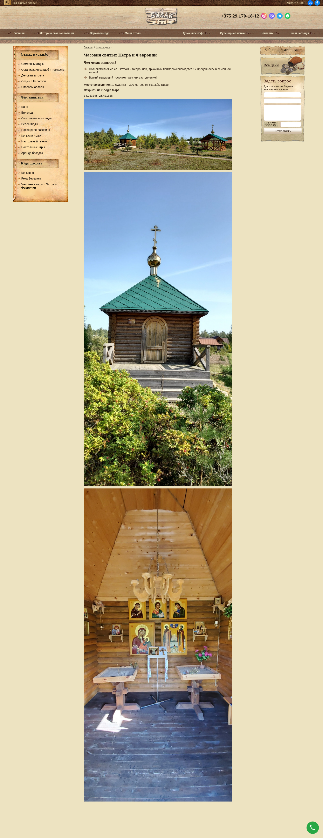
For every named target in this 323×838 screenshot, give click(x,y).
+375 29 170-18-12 (240, 16)
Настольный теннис (34, 141)
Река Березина (31, 178)
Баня (24, 106)
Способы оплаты (32, 87)
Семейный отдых (32, 64)
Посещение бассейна (35, 129)
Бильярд (27, 112)
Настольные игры (33, 147)
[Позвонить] (313, 828)
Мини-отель (132, 33)
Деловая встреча (32, 75)
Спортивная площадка (36, 118)
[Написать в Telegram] (280, 15)
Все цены (271, 65)
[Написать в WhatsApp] (287, 15)
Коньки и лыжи (31, 135)
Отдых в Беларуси (33, 81)
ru (7, 2)
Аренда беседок (32, 153)
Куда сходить (31, 163)
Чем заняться (32, 97)
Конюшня (27, 172)
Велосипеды (29, 124)
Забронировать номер (283, 49)
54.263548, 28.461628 (98, 95)
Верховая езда (99, 33)
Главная (19, 33)
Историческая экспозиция (57, 33)
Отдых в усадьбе (35, 54)
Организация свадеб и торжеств (43, 69)
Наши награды (299, 33)
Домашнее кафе (193, 33)
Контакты (267, 33)
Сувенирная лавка (232, 33)
